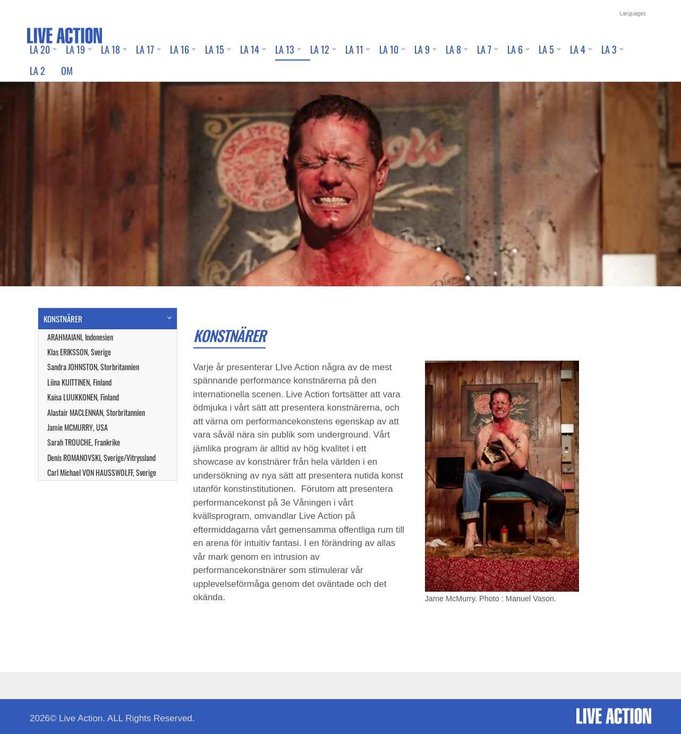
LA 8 (453, 49)
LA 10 (388, 49)
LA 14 (249, 49)
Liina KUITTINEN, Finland (79, 382)
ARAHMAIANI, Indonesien (80, 337)
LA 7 (484, 49)
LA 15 (214, 49)
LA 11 (354, 49)
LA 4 (577, 49)
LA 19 (75, 49)
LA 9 (422, 49)
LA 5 (546, 49)
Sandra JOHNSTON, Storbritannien (93, 366)
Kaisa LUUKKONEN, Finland (83, 397)
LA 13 (284, 49)
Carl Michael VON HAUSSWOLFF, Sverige (101, 472)
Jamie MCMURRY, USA (77, 427)
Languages (633, 13)
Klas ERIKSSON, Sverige (79, 351)
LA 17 (145, 49)
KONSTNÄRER (63, 319)
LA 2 (37, 71)
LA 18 (110, 49)
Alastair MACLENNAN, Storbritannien (96, 412)
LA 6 (515, 49)
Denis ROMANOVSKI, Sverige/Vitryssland (101, 457)
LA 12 (319, 49)
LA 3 (609, 49)
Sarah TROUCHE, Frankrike (83, 442)
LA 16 (179, 49)
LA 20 (40, 49)
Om (67, 71)
